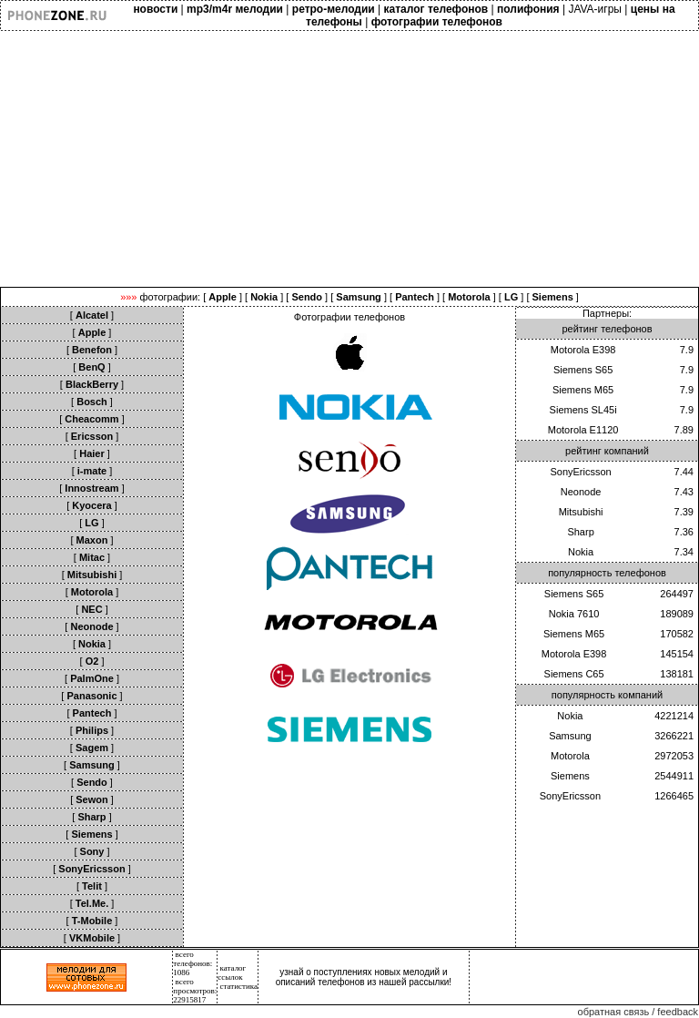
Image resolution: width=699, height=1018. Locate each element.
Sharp (580, 531)
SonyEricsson (580, 471)
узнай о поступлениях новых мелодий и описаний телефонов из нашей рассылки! (364, 977)
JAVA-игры (595, 9)
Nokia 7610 (574, 613)
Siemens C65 (574, 673)
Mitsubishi (581, 511)
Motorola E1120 (583, 429)
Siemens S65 (583, 369)
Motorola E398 (583, 349)
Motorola (570, 755)
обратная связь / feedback (638, 1011)
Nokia (580, 551)
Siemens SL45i (583, 409)
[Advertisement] (349, 159)
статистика (239, 986)
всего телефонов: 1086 (192, 963)
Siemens (570, 775)
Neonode (581, 491)
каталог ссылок (232, 972)
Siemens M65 (582, 389)
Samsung (570, 735)
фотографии (169, 296)
